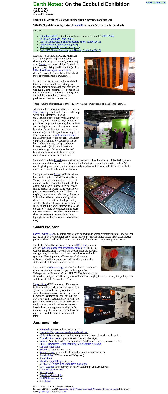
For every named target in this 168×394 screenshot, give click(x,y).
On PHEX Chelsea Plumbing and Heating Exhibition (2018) (70, 50)
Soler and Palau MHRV (51, 369)
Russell (42, 64)
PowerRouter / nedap (50, 338)
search (157, 2)
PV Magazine (46, 372)
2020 (104, 36)
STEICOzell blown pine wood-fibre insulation (63, 364)
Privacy (79, 389)
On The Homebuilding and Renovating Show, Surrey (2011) (70, 41)
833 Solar (82, 245)
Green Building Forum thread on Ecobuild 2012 (64, 332)
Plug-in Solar (40, 284)
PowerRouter (40, 112)
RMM (43, 361)
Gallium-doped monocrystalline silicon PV (63, 247)
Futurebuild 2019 (48, 36)
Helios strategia (56, 267)
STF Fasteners (47, 366)
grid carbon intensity (65, 135)
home (149, 2)
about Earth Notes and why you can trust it (100, 389)
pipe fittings (56, 361)
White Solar (46, 335)
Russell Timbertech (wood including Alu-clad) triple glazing (70, 343)
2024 (111, 36)
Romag (57, 174)
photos (47, 381)
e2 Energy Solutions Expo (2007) (57, 39)
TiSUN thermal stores (51, 378)
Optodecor (45, 375)
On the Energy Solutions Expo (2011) (59, 44)
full (164, 2)
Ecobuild (78, 25)
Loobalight (56, 375)
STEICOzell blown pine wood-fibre (51, 70)
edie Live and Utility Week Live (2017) (60, 47)
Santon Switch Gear (43, 233)
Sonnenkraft (46, 358)
